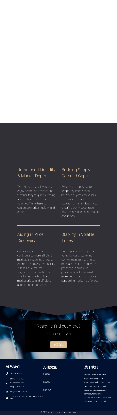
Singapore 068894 (17, 387)
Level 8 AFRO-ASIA (17, 379)
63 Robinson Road (17, 383)
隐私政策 (46, 382)
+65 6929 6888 (16, 373)
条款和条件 (47, 390)
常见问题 (46, 374)
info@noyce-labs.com (18, 392)
